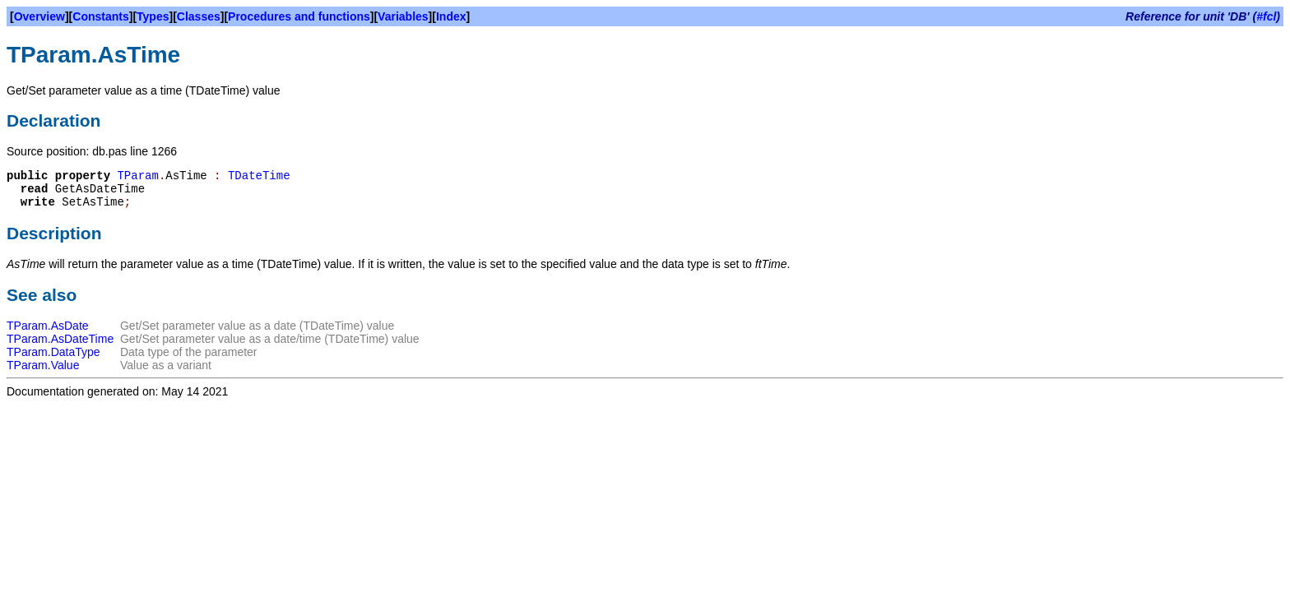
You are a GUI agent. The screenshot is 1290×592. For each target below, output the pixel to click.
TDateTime (259, 176)
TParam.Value (43, 365)
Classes (198, 16)
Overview (39, 16)
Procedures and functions (299, 16)
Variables (403, 16)
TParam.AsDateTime (60, 338)
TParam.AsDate (48, 325)
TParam (137, 176)
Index (451, 16)
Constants (100, 16)
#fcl (1266, 16)
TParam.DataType (53, 351)
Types (153, 16)
